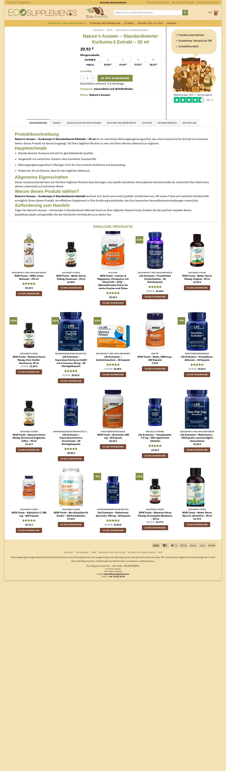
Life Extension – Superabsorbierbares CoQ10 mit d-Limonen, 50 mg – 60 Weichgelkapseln (71, 361)
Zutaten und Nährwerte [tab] (121, 122)
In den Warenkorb (115, 78)
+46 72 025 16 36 (117, 576)
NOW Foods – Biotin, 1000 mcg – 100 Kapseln (155, 358)
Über (93, 552)
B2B (160, 552)
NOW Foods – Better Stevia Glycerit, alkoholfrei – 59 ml (197, 514)
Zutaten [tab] (147, 122)
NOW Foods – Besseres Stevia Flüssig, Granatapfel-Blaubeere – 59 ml (155, 515)
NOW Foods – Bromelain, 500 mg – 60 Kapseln (113, 436)
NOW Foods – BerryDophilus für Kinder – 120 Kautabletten (71, 514)
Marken (172, 23)
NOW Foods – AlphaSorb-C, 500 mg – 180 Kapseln (29, 514)
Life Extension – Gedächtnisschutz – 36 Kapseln (113, 358)
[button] (19, 2)
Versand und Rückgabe (183, 2)
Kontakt (69, 552)
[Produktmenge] (87, 78)
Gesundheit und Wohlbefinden (68, 23)
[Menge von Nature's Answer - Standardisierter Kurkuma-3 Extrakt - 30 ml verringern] (82, 78)
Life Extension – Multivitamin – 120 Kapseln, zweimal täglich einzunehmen (197, 437)
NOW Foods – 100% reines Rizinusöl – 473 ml (29, 277)
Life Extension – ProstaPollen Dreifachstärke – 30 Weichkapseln (155, 278)
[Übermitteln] (185, 12)
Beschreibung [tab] (38, 122)
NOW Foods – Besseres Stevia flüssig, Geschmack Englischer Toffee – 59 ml (29, 437)
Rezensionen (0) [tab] (167, 122)
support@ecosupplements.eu (116, 574)
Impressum (82, 552)
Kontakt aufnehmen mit (207, 2)
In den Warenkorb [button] (29, 293)
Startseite (98, 29)
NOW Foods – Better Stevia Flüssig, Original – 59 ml (197, 277)
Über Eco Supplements (158, 2)
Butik (109, 29)
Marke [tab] (57, 122)
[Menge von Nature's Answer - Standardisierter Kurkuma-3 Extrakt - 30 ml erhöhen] (93, 78)
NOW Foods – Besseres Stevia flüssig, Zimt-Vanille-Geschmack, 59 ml (29, 359)
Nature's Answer (99, 94)
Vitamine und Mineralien (105, 23)
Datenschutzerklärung (142, 552)
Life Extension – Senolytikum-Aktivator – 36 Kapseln (197, 358)
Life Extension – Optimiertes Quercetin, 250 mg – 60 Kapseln (113, 514)
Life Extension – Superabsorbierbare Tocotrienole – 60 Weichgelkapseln (71, 439)
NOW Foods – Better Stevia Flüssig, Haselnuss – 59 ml (71, 277)
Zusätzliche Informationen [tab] (84, 122)
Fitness (130, 23)
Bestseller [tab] (189, 122)
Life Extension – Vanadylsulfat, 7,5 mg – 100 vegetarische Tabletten (155, 437)
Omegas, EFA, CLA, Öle (151, 23)
